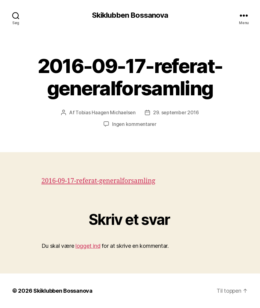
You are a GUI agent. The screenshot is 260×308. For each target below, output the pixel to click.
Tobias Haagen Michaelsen (105, 112)
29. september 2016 (176, 112)
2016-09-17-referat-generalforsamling (99, 181)
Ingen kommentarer (134, 124)
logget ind (87, 246)
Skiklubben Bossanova (130, 15)
